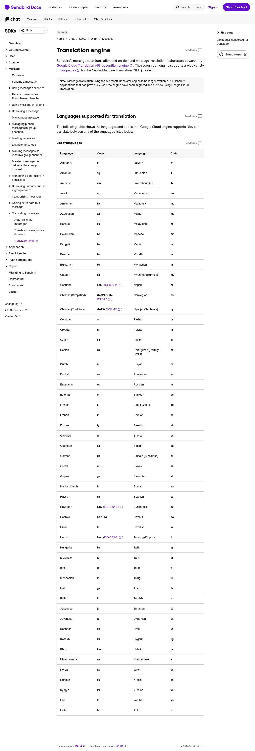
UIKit (48, 19)
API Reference (16, 310)
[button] (33, 30)
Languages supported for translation (232, 42)
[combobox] (33, 30)
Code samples (78, 7)
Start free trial (236, 7)
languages (69, 70)
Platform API (81, 19)
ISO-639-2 (112, 285)
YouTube (81, 746)
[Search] (189, 7)
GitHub (121, 746)
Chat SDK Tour (103, 19)
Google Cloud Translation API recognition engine (94, 65)
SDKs (63, 19)
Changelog (13, 304)
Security (100, 7)
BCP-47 (104, 299)
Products (55, 7)
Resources (121, 7)
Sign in (213, 7)
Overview (32, 19)
